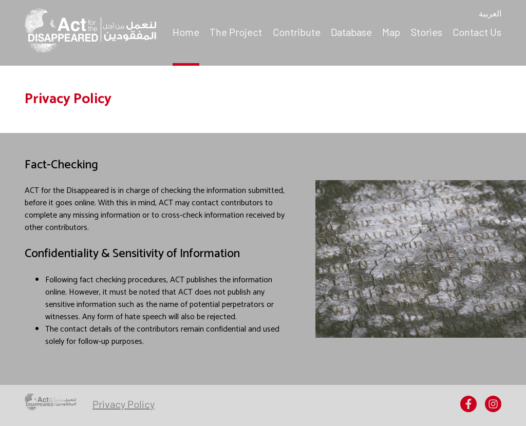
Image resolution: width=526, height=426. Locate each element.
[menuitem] (186, 33)
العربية (490, 14)
